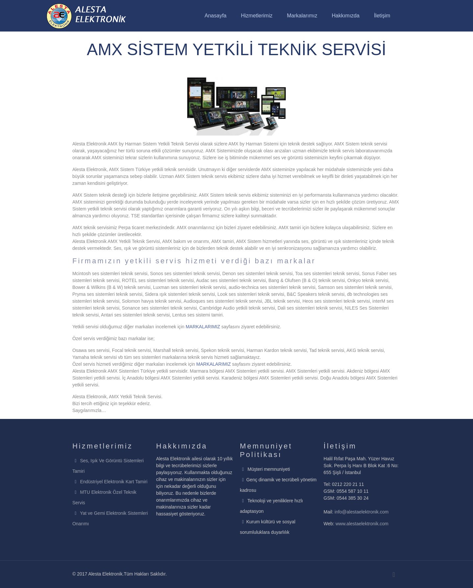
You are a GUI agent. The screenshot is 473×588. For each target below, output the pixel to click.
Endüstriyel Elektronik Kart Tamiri (113, 481)
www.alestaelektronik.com (361, 523)
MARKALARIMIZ (203, 326)
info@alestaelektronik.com (362, 511)
